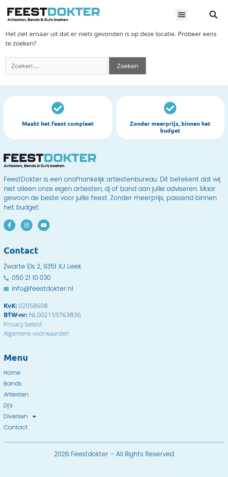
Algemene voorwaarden (36, 333)
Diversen (20, 416)
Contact (16, 427)
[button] (181, 15)
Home (12, 372)
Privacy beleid (23, 324)
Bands (13, 383)
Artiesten (16, 394)
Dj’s (8, 405)
